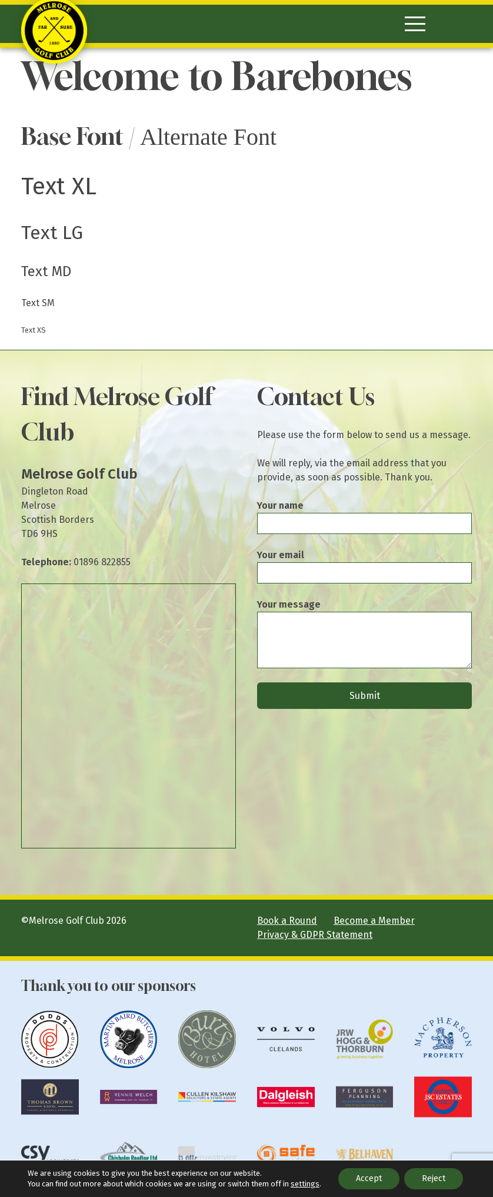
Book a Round (287, 920)
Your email (280, 555)
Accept (369, 1178)
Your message (289, 604)
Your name (280, 505)
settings (305, 1183)
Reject (433, 1178)
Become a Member (374, 920)
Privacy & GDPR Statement (314, 934)
